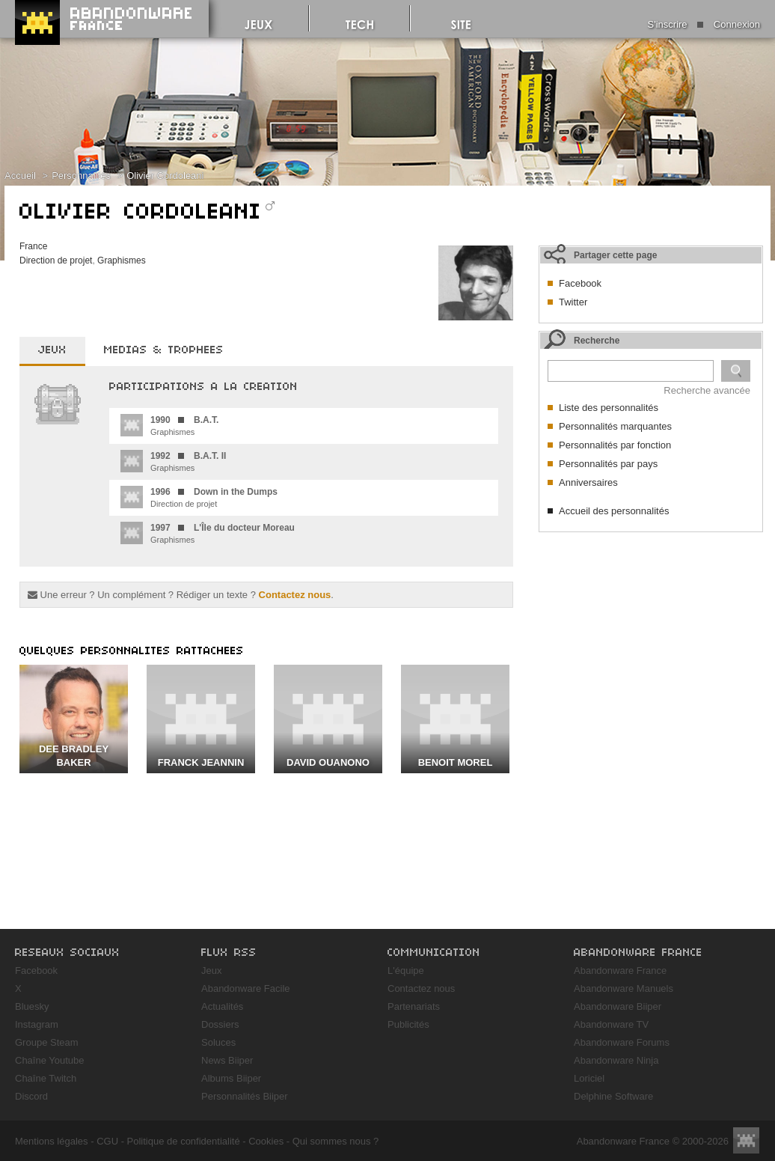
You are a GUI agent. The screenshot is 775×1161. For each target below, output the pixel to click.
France (33, 246)
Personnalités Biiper (244, 1096)
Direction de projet (55, 260)
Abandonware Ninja (616, 1060)
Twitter (573, 302)
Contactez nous (295, 594)
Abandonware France (620, 970)
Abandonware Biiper (617, 1006)
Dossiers (220, 1024)
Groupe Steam (47, 1042)
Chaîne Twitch (45, 1078)
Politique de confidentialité (183, 1141)
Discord (31, 1096)
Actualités (222, 1006)
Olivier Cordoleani (164, 175)
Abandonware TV (611, 1024)
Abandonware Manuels (623, 988)
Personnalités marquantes (615, 426)
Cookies (266, 1141)
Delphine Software (613, 1096)
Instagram (36, 1024)
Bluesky (32, 1006)
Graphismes (121, 260)
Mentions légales (51, 1141)
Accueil (20, 175)
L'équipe (406, 970)
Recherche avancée (707, 390)
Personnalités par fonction (615, 445)
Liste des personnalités (608, 407)
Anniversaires (588, 482)
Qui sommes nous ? (335, 1141)
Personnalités (81, 175)
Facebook (580, 283)
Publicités (408, 1024)
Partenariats (414, 1006)
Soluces (218, 1042)
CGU (107, 1141)
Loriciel (589, 1078)
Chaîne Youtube (50, 1060)
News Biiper (227, 1060)
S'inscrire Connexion (704, 24)
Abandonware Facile (245, 988)
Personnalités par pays (608, 464)
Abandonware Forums (622, 1042)
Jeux (211, 970)
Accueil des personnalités (614, 511)
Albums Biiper (231, 1078)
